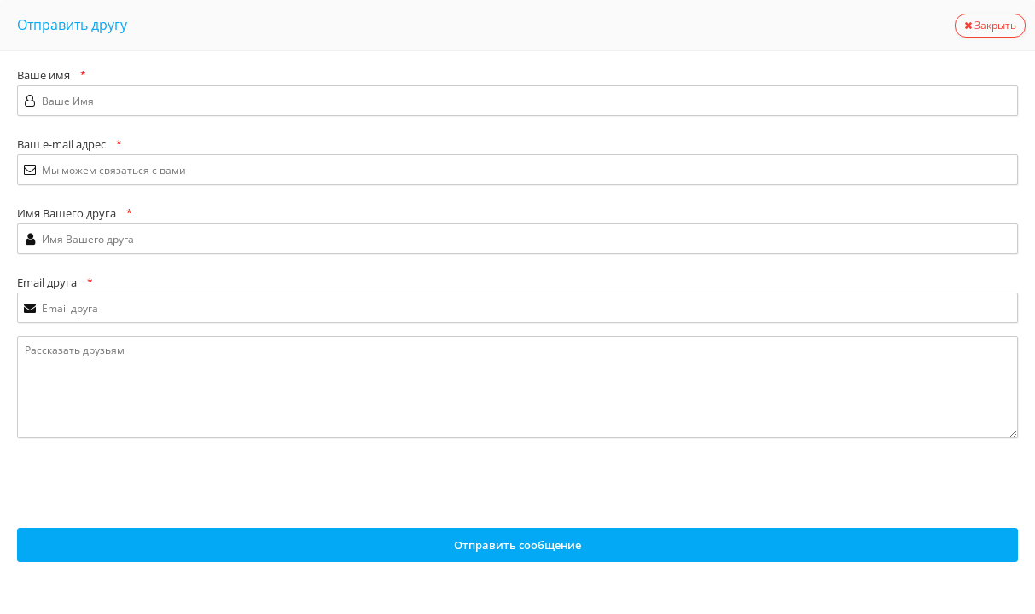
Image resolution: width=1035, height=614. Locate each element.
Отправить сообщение (517, 545)
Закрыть (990, 25)
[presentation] (146, 484)
